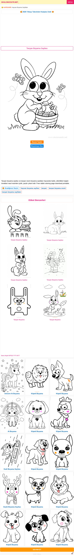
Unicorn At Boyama (12, 393)
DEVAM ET (37, 549)
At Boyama (12, 431)
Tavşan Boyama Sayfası (19, 240)
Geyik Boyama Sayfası (12, 507)
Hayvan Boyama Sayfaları (20, 7)
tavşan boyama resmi (57, 188)
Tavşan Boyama (19, 320)
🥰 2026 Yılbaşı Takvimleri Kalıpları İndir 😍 (37, 12)
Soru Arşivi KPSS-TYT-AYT (10, 355)
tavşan (44, 188)
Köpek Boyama (12, 545)
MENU (70, 2)
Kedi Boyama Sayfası (12, 469)
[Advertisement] (37, 30)
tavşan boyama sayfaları (11, 192)
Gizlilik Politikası (37, 554)
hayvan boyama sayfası (30, 188)
